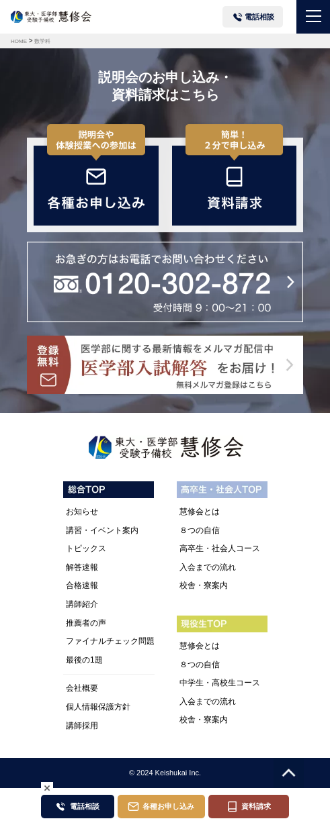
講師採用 (82, 725)
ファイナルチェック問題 (110, 641)
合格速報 (82, 585)
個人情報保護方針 (98, 707)
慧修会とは (199, 511)
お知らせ (82, 511)
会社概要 (82, 688)
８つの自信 (199, 530)
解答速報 (82, 567)
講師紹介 (82, 604)
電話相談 (259, 17)
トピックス (86, 548)
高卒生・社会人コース (219, 548)
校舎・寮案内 (203, 585)
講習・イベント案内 (102, 530)
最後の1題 (84, 660)
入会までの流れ (207, 567)
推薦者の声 (86, 623)
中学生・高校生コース (219, 682)
